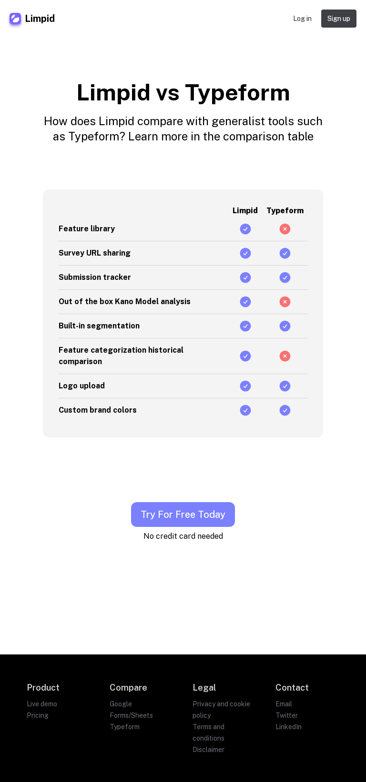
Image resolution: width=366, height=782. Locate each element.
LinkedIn (288, 727)
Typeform (125, 727)
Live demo (42, 704)
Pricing (38, 715)
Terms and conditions (208, 732)
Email (283, 704)
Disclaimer (208, 749)
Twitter (286, 715)
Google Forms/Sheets (131, 709)
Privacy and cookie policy (221, 709)
